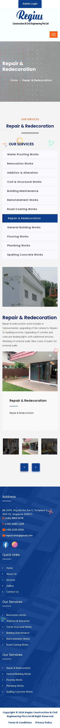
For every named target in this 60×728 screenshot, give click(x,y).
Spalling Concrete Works (25, 255)
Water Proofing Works (23, 154)
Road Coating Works (22, 209)
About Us (11, 574)
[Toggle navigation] (54, 34)
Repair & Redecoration (24, 218)
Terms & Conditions (20, 723)
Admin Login (30, 4)
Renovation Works (20, 163)
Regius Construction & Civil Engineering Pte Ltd (32, 715)
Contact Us (12, 592)
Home (9, 568)
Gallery (10, 586)
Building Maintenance (22, 191)
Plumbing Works (18, 245)
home (14, 80)
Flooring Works (18, 236)
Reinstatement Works (22, 200)
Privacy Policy (43, 723)
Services (10, 580)
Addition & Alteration (22, 173)
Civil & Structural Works (24, 182)
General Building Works (24, 227)
